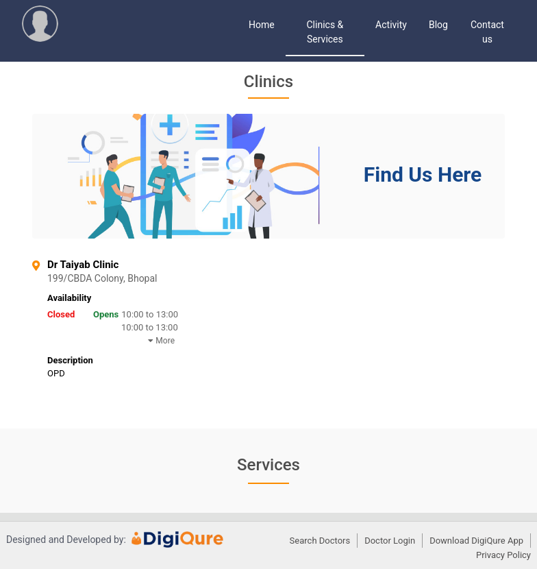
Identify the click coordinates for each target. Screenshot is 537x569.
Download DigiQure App (476, 540)
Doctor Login (389, 540)
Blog (438, 24)
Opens (105, 314)
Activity (391, 24)
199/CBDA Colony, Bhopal (149, 278)
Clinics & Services (325, 32)
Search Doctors (320, 540)
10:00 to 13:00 (149, 314)
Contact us (487, 32)
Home (262, 24)
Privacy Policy (503, 555)
